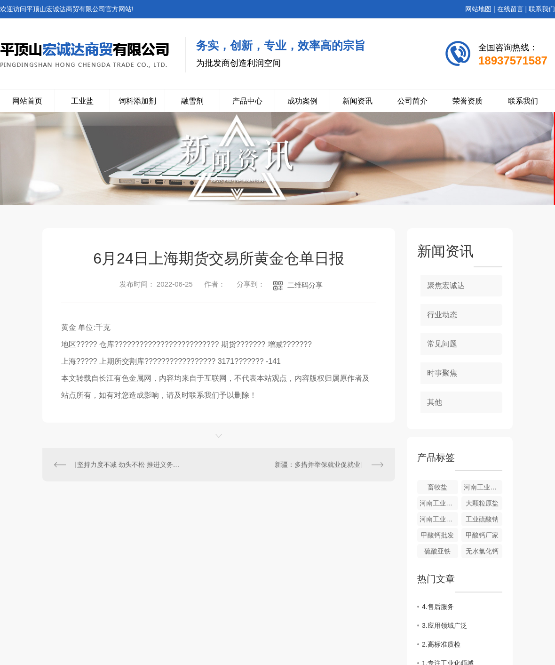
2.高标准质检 (441, 644)
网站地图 (478, 9)
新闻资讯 (357, 101)
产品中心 (247, 101)
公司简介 (412, 101)
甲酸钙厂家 (482, 535)
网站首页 (27, 101)
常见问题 (442, 344)
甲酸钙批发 (437, 535)
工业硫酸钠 (482, 519)
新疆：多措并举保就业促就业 (317, 464)
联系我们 (542, 9)
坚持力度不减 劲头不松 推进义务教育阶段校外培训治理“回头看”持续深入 (130, 464)
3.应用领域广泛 (444, 625)
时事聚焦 (442, 373)
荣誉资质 (467, 101)
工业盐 (82, 101)
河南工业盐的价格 (439, 503)
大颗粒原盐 (482, 503)
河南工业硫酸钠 (439, 519)
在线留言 (510, 9)
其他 (434, 402)
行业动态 (442, 315)
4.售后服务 (438, 606)
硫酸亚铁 (437, 551)
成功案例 (302, 101)
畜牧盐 (437, 487)
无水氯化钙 (482, 551)
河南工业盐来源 (483, 487)
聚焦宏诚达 (446, 285)
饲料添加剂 (137, 101)
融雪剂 (192, 101)
